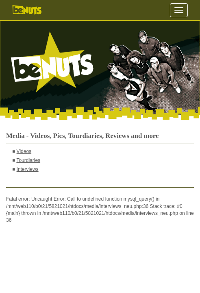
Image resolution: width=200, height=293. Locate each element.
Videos (24, 151)
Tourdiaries (28, 160)
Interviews (28, 169)
